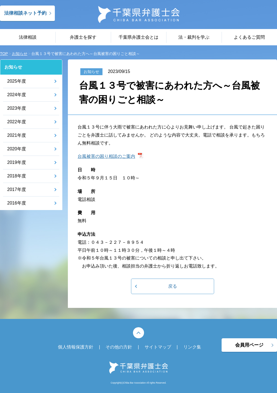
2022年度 (16, 121)
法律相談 (28, 37)
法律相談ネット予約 (25, 13)
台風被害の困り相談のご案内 (106, 156)
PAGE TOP (138, 332)
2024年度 (16, 94)
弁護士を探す (83, 37)
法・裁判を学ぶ (193, 37)
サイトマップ (158, 347)
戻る (172, 286)
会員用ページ (249, 345)
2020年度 (16, 148)
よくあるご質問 (249, 37)
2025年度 (16, 81)
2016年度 (16, 203)
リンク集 (192, 347)
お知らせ (13, 67)
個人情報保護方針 (75, 347)
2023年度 (16, 108)
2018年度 (16, 176)
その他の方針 (119, 347)
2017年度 (16, 189)
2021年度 (16, 135)
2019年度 (16, 162)
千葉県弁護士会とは (138, 37)
